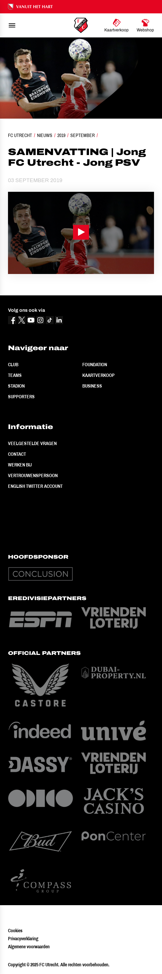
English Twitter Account (35, 486)
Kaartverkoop (98, 375)
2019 (61, 135)
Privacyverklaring (23, 939)
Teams (15, 375)
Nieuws (44, 135)
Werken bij (20, 465)
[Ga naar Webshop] (145, 25)
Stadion (16, 386)
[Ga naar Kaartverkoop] (116, 25)
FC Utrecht (20, 135)
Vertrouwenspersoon (33, 475)
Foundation (94, 365)
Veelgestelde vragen (32, 443)
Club (13, 365)
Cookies (15, 931)
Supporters (21, 397)
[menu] (12, 25)
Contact (17, 454)
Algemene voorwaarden (29, 947)
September (82, 135)
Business (92, 386)
